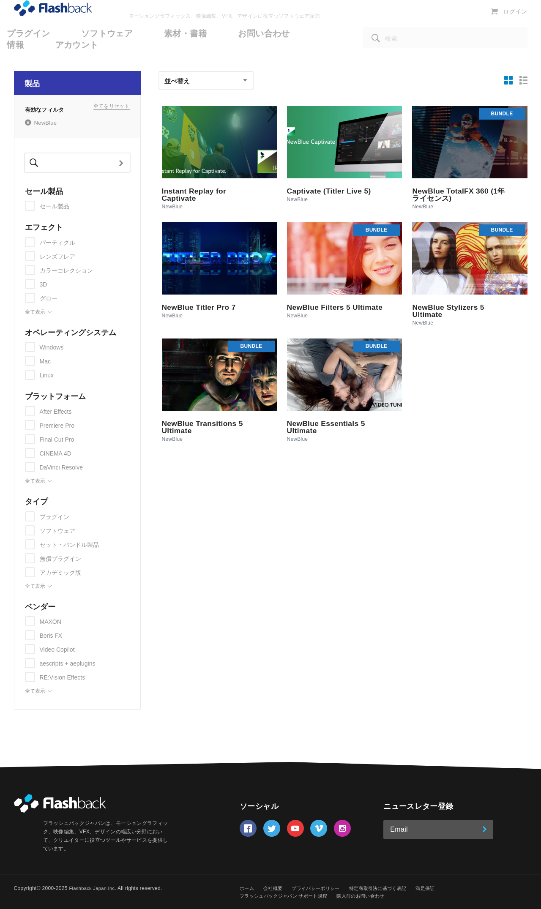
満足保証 (438, 888)
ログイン (516, 23)
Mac (45, 361)
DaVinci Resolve (61, 467)
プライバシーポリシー (321, 888)
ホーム (247, 888)
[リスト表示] (523, 80)
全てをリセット (111, 109)
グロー (48, 298)
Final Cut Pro (57, 439)
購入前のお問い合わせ (370, 896)
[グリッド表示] (509, 80)
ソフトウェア (57, 531)
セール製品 (54, 206)
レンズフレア (57, 256)
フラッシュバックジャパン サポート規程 (287, 896)
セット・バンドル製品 (69, 545)
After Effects (56, 412)
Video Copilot (57, 649)
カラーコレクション (66, 270)
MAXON (50, 622)
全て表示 (38, 312)
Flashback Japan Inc (93, 888)
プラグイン (54, 517)
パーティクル (57, 243)
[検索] (445, 49)
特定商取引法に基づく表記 (387, 888)
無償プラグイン (60, 559)
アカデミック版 (60, 573)
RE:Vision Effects (62, 677)
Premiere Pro (57, 426)
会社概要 (275, 888)
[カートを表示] (496, 23)
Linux (47, 375)
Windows (52, 347)
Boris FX (51, 636)
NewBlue (45, 123)
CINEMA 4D (55, 453)
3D (43, 284)
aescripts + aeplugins (68, 663)
